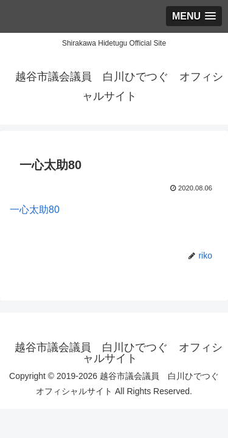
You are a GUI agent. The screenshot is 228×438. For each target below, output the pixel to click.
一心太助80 (35, 209)
